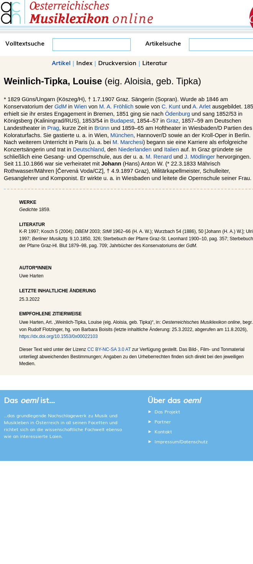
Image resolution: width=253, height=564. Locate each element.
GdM (60, 106)
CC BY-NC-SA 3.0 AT (109, 349)
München (121, 135)
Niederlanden (134, 149)
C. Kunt (170, 106)
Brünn (101, 128)
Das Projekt (167, 411)
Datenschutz (194, 441)
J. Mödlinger (199, 157)
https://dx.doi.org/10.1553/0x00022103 (58, 336)
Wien (80, 106)
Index (84, 62)
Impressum (166, 441)
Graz (172, 121)
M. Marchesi (127, 142)
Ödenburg (177, 114)
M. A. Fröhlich (116, 106)
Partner (162, 421)
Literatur (154, 62)
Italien (171, 149)
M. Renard (159, 157)
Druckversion (117, 62)
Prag (53, 128)
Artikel (61, 62)
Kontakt (163, 431)
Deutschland (88, 149)
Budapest (122, 121)
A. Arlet (201, 106)
